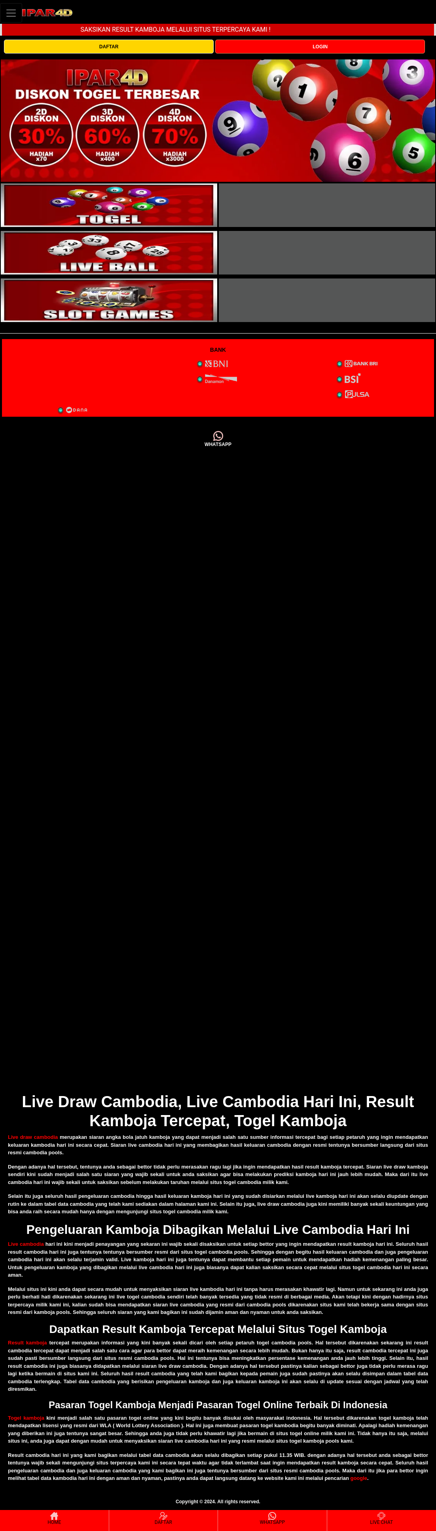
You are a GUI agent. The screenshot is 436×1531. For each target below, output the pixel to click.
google (358, 1478)
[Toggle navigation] (11, 13)
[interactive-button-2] (327, 205)
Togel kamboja (26, 1418)
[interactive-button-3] (109, 253)
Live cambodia (26, 1244)
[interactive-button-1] (109, 205)
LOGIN (320, 47)
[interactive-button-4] (327, 253)
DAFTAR (108, 47)
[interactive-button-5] (109, 300)
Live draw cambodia (33, 1137)
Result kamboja (27, 1343)
